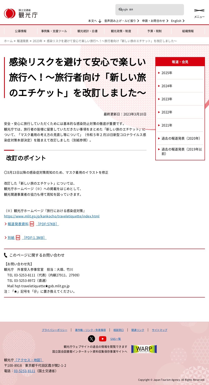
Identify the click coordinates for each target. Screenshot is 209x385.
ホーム (8, 41)
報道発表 (22, 41)
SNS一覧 (115, 339)
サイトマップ (159, 330)
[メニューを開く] (199, 12)
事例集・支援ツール (54, 31)
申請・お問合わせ (153, 21)
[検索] (144, 9)
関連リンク (137, 330)
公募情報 (20, 31)
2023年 (38, 41)
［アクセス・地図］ (29, 359)
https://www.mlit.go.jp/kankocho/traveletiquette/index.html (52, 216)
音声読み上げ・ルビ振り (120, 21)
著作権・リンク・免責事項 (90, 330)
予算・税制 (154, 31)
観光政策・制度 (121, 31)
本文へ (92, 21)
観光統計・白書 (87, 31)
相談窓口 (118, 330)
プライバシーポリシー (54, 330)
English (176, 21)
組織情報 (188, 31)
